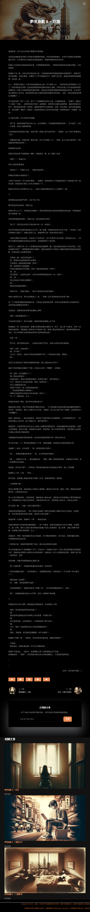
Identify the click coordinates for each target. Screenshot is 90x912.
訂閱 (67, 719)
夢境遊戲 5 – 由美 (12, 790)
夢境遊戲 (50, 27)
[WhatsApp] (37, 679)
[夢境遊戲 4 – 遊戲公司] (45, 818)
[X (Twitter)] (20, 679)
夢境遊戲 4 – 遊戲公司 (13, 842)
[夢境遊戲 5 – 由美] (45, 766)
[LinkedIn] (29, 679)
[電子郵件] (46, 679)
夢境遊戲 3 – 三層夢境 (13, 894)
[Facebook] (11, 679)
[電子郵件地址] (40, 719)
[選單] (84, 4)
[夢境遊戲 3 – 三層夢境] (45, 870)
